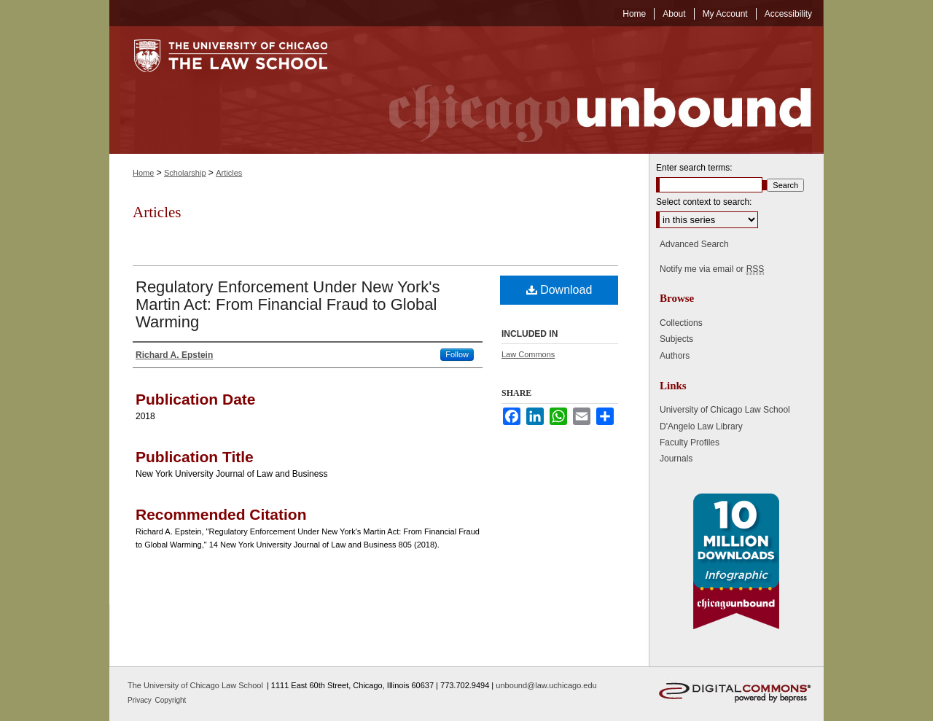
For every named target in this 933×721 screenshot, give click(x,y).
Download (559, 290)
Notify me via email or (712, 269)
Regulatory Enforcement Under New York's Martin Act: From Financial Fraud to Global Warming (288, 304)
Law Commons (528, 354)
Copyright (171, 700)
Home (143, 172)
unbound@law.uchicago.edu (546, 685)
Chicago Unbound (587, 90)
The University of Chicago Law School (195, 685)
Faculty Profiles (689, 442)
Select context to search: (704, 202)
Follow (457, 354)
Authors (675, 356)
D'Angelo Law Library (701, 426)
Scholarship (185, 172)
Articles (229, 172)
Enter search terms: (694, 168)
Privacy (141, 700)
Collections (681, 323)
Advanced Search (694, 244)
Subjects (676, 339)
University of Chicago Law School (725, 410)
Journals (676, 458)
